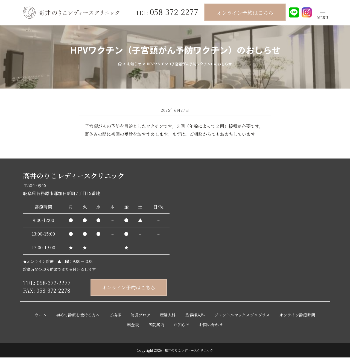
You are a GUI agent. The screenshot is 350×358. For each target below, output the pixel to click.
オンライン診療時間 (297, 315)
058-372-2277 (167, 11)
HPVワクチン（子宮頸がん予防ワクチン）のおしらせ (189, 63)
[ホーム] (120, 63)
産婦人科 (168, 315)
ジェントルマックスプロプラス (242, 315)
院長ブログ (141, 315)
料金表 (133, 325)
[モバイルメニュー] (322, 10)
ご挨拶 (115, 315)
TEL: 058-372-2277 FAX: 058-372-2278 (47, 287)
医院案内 (156, 325)
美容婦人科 (195, 315)
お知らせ (181, 325)
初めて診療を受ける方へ (78, 315)
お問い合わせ (211, 325)
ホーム (41, 315)
